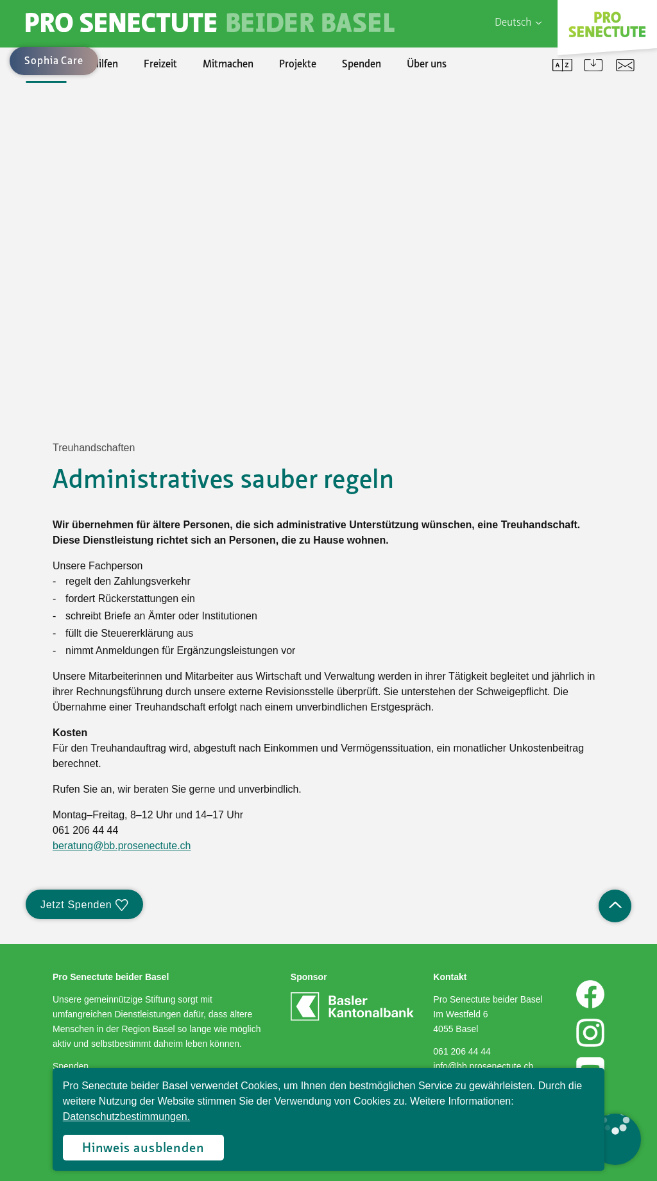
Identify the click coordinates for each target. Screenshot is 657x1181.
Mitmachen (228, 65)
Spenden (361, 65)
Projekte (297, 65)
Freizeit (160, 65)
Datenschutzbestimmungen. (126, 1116)
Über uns (427, 65)
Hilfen (105, 65)
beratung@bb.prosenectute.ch (122, 845)
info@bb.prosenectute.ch (483, 1066)
